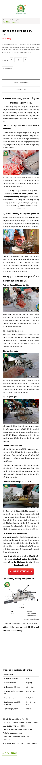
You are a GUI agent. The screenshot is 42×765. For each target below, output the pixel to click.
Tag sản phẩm (21, 90)
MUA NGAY (7, 68)
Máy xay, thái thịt (16, 20)
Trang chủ (7, 20)
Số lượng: (5, 60)
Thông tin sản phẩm (21, 82)
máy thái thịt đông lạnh (11, 118)
